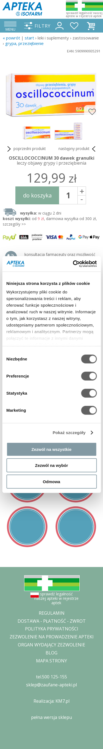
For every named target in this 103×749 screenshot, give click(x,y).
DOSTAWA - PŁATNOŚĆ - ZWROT (52, 621)
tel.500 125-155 (51, 677)
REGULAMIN (52, 613)
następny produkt (78, 149)
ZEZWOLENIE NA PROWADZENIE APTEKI (52, 637)
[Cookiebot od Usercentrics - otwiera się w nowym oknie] (73, 264)
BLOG (51, 653)
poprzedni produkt (25, 149)
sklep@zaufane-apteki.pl (51, 685)
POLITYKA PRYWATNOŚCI (51, 629)
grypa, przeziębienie (24, 43)
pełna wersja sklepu (51, 717)
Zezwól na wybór (51, 465)
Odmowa (51, 481)
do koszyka (37, 195)
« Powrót (11, 38)
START (29, 38)
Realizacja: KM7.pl (51, 701)
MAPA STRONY (51, 661)
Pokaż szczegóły (69, 432)
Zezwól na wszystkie (52, 449)
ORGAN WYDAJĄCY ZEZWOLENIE (51, 645)
